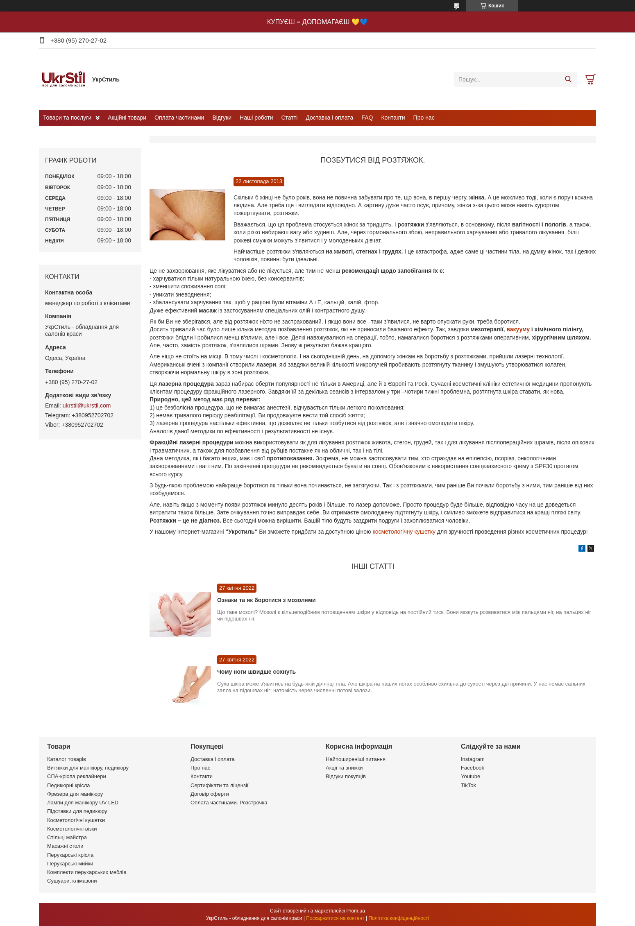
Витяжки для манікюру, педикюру (88, 768)
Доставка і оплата (329, 117)
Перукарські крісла (70, 855)
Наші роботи (256, 117)
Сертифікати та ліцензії (219, 785)
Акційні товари (127, 117)
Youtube (470, 776)
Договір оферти (209, 794)
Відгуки (221, 117)
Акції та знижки (344, 768)
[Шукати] (568, 79)
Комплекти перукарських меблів (86, 872)
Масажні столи (65, 846)
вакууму (518, 329)
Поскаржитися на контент (335, 918)
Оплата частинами (179, 117)
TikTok (468, 785)
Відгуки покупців (346, 776)
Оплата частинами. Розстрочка (228, 802)
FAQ (367, 117)
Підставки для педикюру (77, 811)
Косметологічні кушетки (76, 820)
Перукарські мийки (70, 863)
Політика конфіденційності (398, 918)
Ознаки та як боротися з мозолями (266, 600)
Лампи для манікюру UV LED (82, 802)
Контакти (393, 117)
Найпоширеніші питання (356, 759)
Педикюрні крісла (68, 785)
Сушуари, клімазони (72, 881)
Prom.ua (356, 911)
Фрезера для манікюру (75, 794)
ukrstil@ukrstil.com (87, 405)
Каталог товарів (66, 759)
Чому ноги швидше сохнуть (256, 671)
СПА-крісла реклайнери (76, 776)
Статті (289, 117)
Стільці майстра (67, 837)
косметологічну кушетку (403, 531)
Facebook (472, 768)
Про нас (424, 117)
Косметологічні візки (72, 829)
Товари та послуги (67, 117)
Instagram (473, 759)
